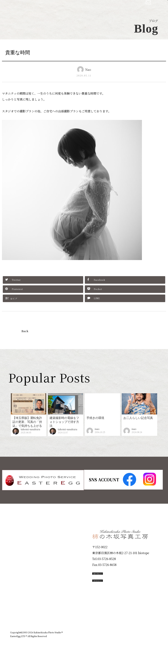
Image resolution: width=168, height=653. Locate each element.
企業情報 (113, 614)
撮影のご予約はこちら (117, 573)
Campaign (21, 576)
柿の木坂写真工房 (29, 6)
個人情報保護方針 (148, 614)
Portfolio (19, 565)
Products (19, 553)
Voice (16, 588)
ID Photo (19, 541)
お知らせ (129, 614)
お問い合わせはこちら (116, 588)
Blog (15, 600)
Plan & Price (23, 529)
